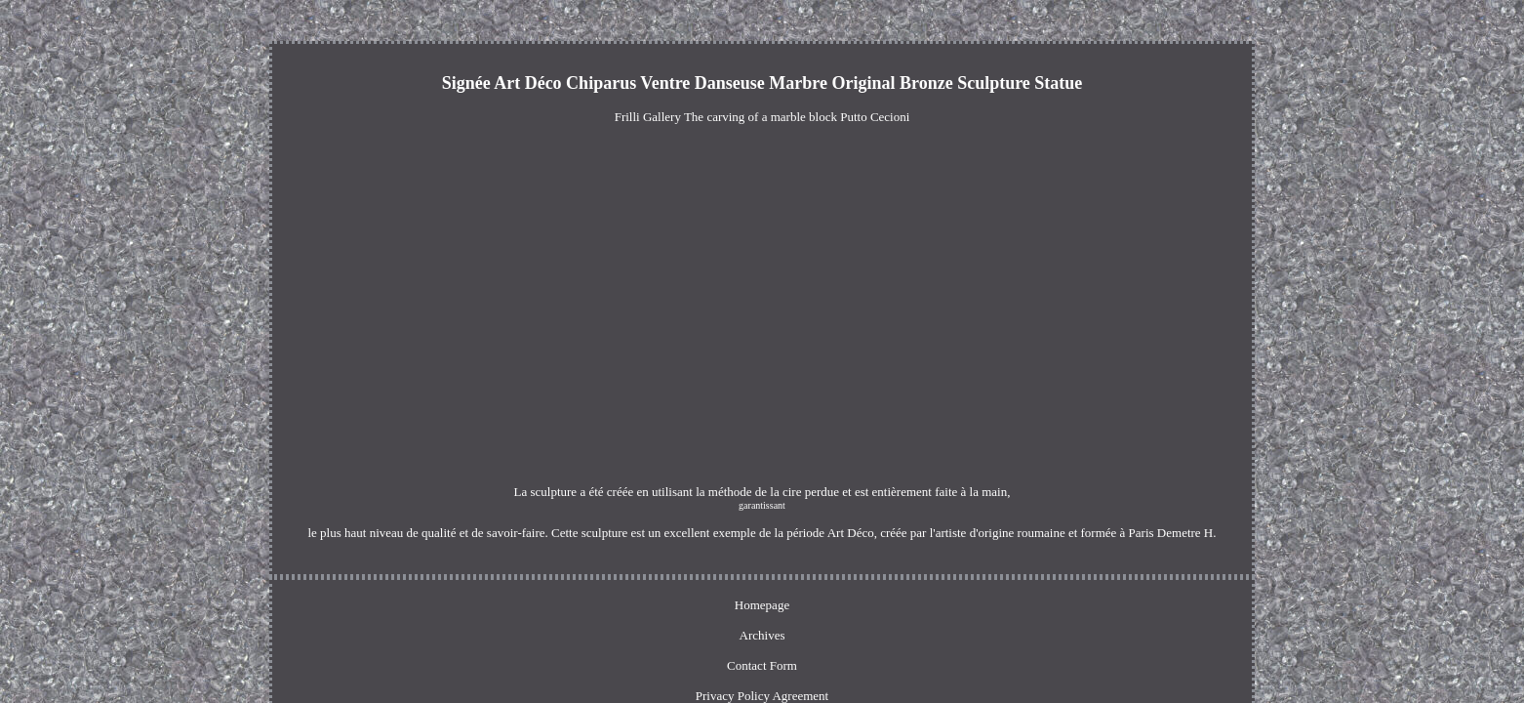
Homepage (546, 579)
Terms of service (943, 579)
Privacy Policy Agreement (814, 579)
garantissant (834, 492)
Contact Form (694, 579)
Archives (616, 579)
